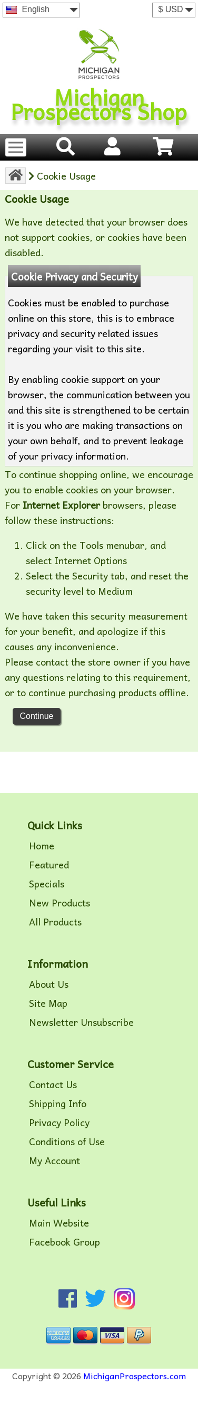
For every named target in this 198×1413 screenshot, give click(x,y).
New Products (59, 903)
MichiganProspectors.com (134, 1375)
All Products (55, 922)
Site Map (48, 1003)
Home (41, 846)
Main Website (59, 1223)
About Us (48, 984)
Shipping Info (57, 1103)
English (27, 9)
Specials (46, 884)
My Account (54, 1160)
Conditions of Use (67, 1141)
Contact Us (53, 1084)
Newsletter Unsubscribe (81, 1022)
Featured (49, 865)
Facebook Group (64, 1242)
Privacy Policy (59, 1122)
